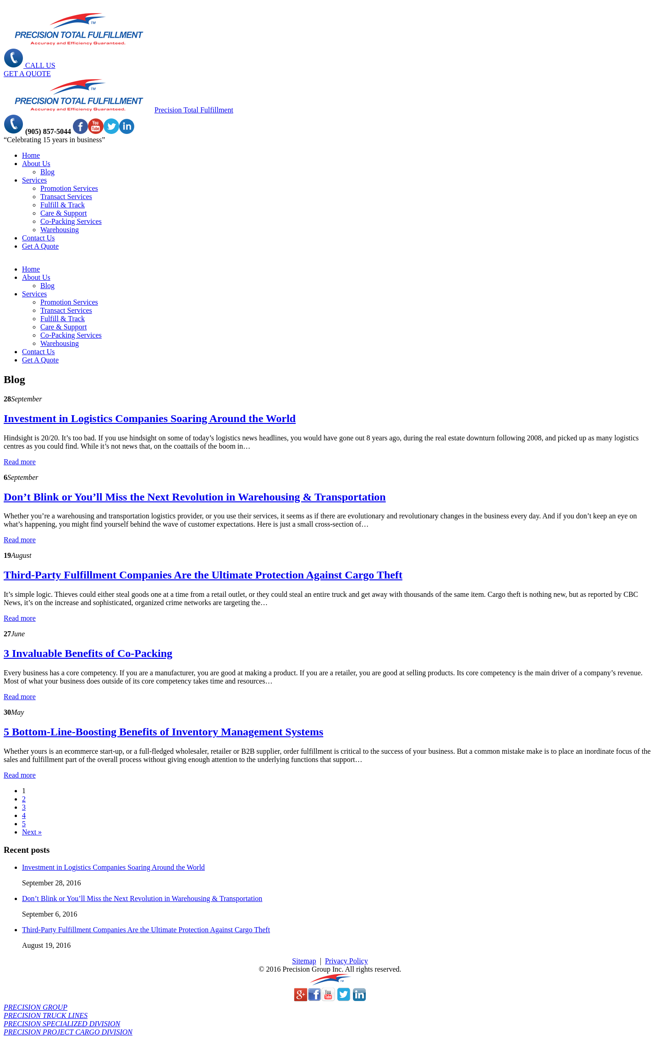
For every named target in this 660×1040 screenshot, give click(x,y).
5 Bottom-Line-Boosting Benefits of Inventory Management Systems (163, 732)
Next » (32, 832)
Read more (20, 462)
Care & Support (63, 213)
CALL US (29, 65)
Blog (47, 172)
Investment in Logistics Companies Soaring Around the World (150, 418)
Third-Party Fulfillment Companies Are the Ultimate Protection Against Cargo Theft (203, 575)
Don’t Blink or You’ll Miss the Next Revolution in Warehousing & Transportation (195, 497)
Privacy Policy (346, 961)
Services (34, 180)
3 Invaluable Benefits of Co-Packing (88, 653)
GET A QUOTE (27, 74)
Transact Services (66, 196)
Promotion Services (69, 188)
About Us (36, 163)
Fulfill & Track (62, 205)
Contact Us (38, 238)
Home (31, 155)
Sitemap (304, 961)
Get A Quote (40, 246)
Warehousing (59, 230)
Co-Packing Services (71, 221)
